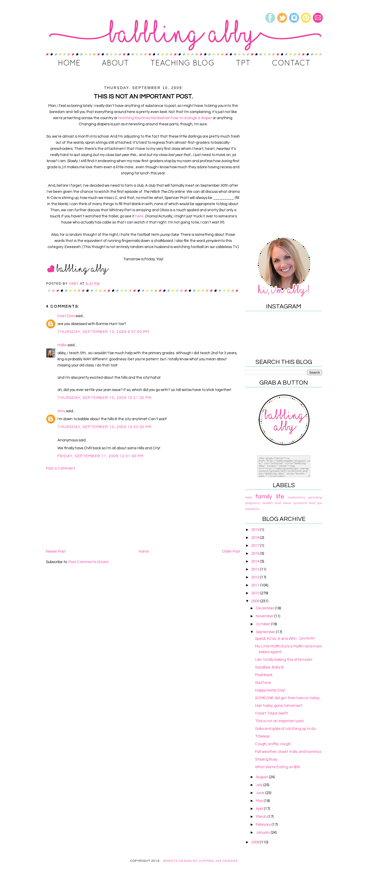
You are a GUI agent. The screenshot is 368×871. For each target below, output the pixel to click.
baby (248, 497)
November (265, 616)
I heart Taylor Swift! (271, 713)
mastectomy (296, 497)
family (263, 496)
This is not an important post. (280, 721)
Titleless (262, 736)
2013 (255, 569)
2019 (255, 530)
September (266, 632)
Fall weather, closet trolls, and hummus (288, 752)
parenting (315, 497)
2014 (255, 561)
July (259, 785)
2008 (255, 842)
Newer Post (56, 551)
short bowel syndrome (291, 503)
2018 (255, 538)
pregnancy (252, 503)
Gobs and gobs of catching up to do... (286, 729)
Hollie (62, 345)
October (263, 624)
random (267, 503)
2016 (255, 553)
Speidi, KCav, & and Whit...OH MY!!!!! (285, 639)
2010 (255, 593)
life (280, 496)
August (262, 777)
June (260, 793)
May (260, 801)
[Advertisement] (143, 510)
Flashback (263, 675)
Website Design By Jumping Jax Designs (200, 861)
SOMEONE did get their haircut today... (288, 698)
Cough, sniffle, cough (273, 744)
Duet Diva (66, 316)
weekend (252, 509)
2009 (255, 601)
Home (144, 551)
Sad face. (263, 683)
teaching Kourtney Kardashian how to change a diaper (165, 118)
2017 (255, 546)
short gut (315, 503)
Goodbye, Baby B (269, 667)
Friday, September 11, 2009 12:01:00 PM (100, 456)
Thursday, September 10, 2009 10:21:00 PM (104, 398)
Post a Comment (60, 468)
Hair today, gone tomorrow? (278, 706)
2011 (255, 585)
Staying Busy (266, 759)
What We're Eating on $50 (277, 767)
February (264, 825)
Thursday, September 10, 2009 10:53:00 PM (104, 427)
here (139, 216)
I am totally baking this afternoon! (283, 660)
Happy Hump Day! (270, 690)
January (263, 832)
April (260, 809)
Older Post (231, 551)
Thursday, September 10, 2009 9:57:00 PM (103, 332)
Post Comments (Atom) (88, 562)
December (265, 608)
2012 (255, 577)
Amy (61, 411)
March (262, 817)
